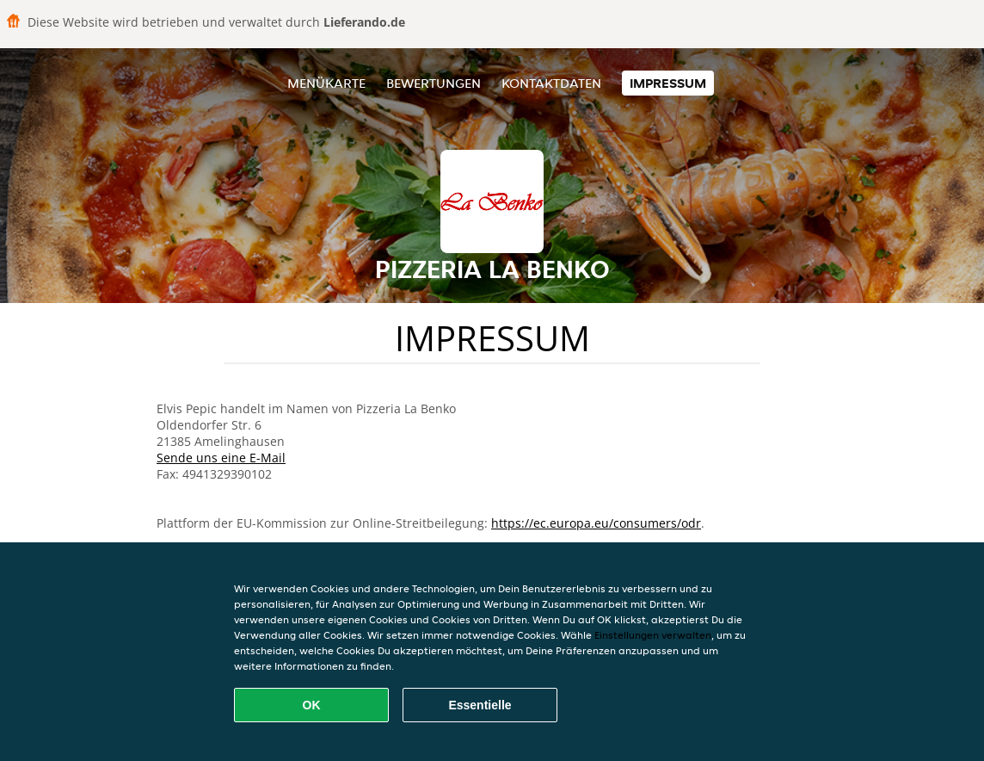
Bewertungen (433, 83)
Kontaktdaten (551, 83)
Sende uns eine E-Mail (221, 457)
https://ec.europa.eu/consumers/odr (596, 523)
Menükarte (326, 83)
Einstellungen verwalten (652, 634)
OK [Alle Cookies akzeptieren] (312, 705)
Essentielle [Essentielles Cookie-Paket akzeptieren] (479, 705)
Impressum (668, 83)
